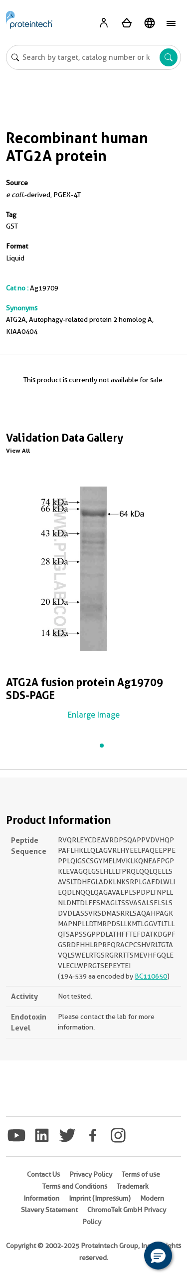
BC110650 (151, 976)
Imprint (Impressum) (100, 1198)
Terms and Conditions (74, 1186)
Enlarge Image (94, 715)
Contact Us (43, 1174)
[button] (158, 1256)
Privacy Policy (90, 1174)
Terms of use (141, 1174)
